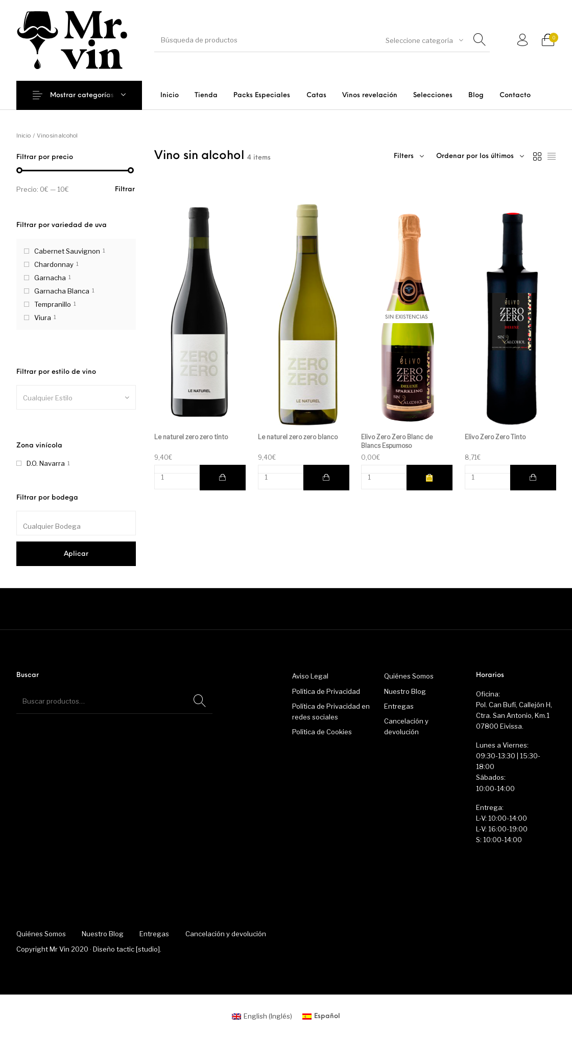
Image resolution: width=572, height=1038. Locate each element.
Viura (42, 317)
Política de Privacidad (326, 691)
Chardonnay (54, 264)
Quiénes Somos (409, 676)
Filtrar (125, 189)
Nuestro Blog (405, 691)
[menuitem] (169, 95)
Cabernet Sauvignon (67, 251)
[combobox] (424, 40)
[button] (222, 477)
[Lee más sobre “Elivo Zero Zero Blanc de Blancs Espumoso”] (429, 477)
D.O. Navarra (46, 463)
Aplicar (76, 554)
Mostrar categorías (82, 95)
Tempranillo (52, 304)
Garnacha (50, 278)
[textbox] (76, 398)
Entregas (399, 706)
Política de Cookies (322, 732)
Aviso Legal (310, 676)
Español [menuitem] (327, 1016)
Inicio (23, 135)
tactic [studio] (138, 949)
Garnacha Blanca (61, 291)
